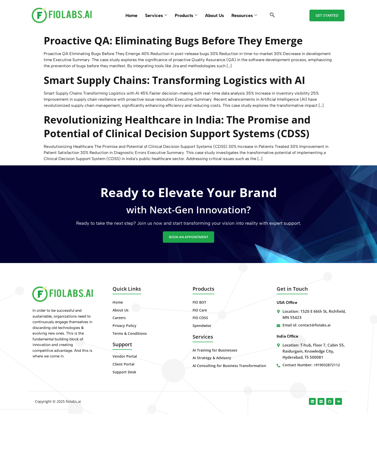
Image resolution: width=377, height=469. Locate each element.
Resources (246, 15)
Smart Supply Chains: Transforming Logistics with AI (181, 99)
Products (186, 15)
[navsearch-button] (275, 15)
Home (129, 15)
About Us (215, 15)
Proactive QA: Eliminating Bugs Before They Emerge (178, 46)
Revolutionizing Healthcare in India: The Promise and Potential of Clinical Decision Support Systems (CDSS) (172, 160)
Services (155, 15)
